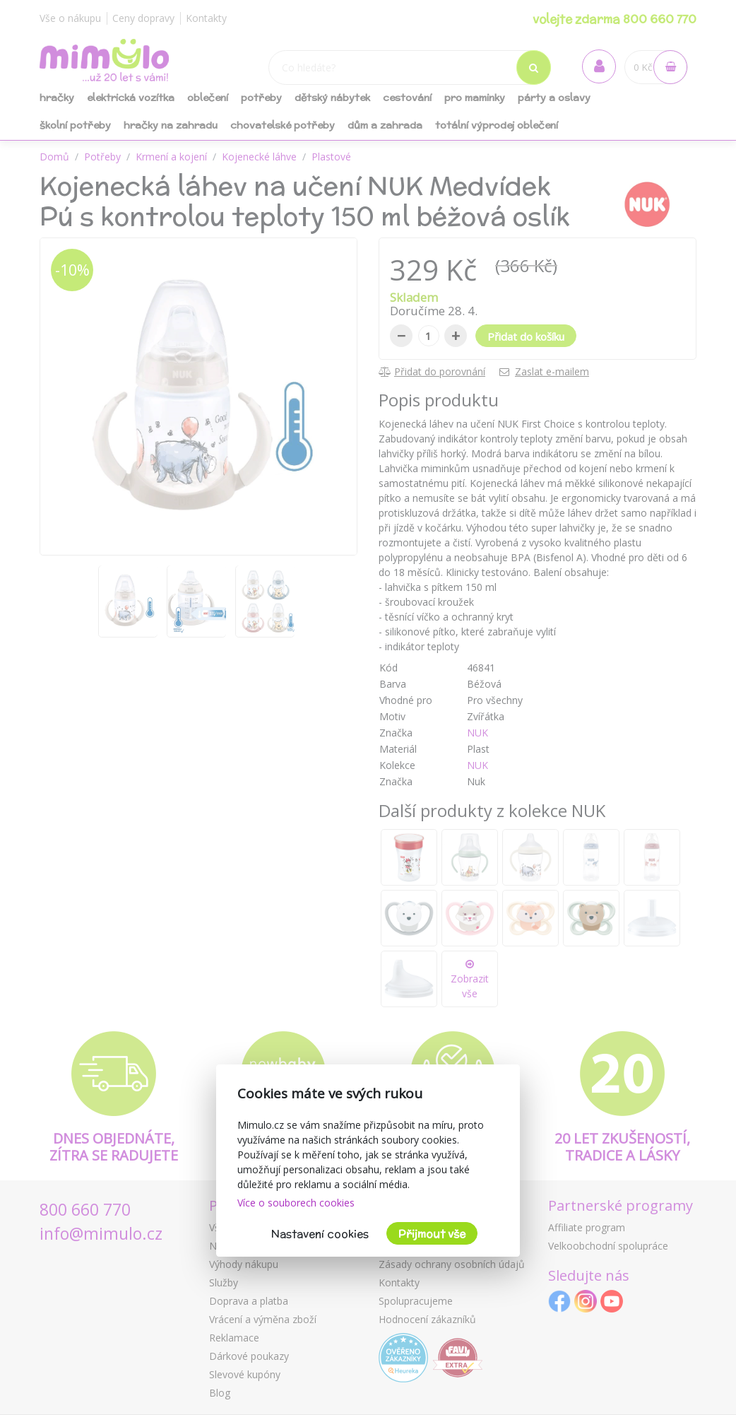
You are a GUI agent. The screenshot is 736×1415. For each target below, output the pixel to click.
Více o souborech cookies (296, 1202)
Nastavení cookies (320, 1233)
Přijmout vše (431, 1233)
